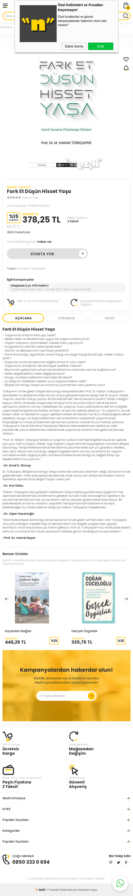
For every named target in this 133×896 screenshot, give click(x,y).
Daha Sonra (74, 46)
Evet (100, 46)
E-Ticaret (52, 890)
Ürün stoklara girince (29, 242)
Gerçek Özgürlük (84, 631)
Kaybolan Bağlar (18, 631)
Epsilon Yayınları (19, 187)
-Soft (40, 890)
